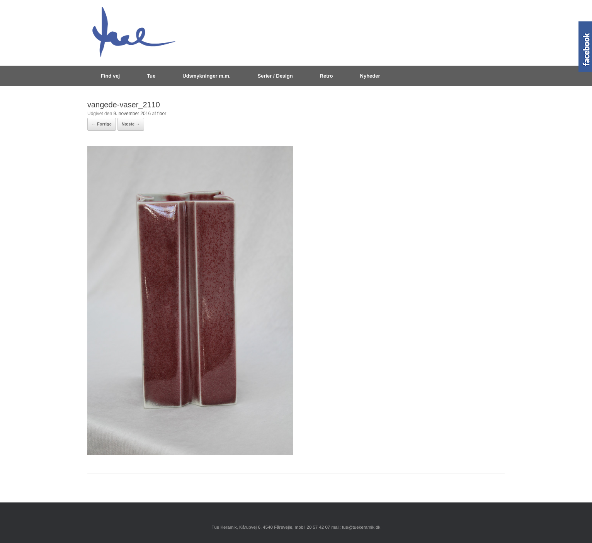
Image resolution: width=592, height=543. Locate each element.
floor (161, 113)
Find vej (110, 76)
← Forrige (102, 124)
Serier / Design (275, 76)
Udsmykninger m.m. (206, 76)
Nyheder (370, 76)
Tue (151, 76)
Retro (326, 76)
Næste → (131, 124)
